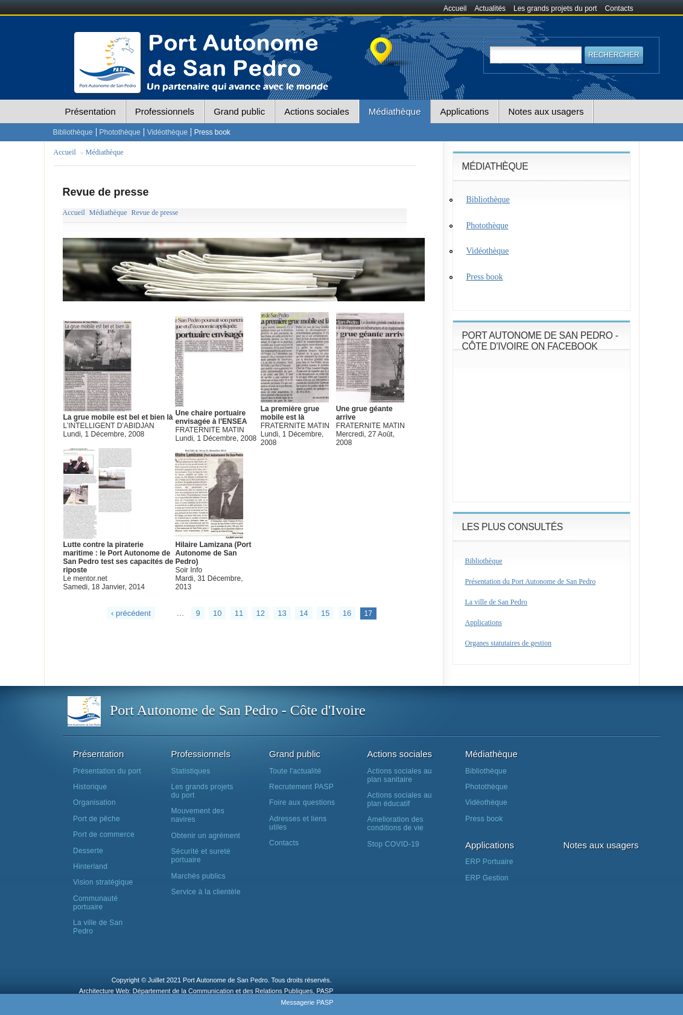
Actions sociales (316, 111)
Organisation (94, 802)
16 (347, 613)
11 (239, 613)
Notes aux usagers (545, 111)
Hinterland (90, 866)
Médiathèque (395, 111)
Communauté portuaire (95, 902)
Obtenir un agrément (206, 835)
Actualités (490, 8)
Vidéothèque (167, 132)
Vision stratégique (103, 882)
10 (217, 613)
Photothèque (120, 132)
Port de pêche (96, 819)
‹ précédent (131, 613)
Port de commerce (104, 834)
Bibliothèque (73, 132)
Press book (212, 132)
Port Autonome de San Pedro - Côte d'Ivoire (238, 710)
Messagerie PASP (307, 1002)
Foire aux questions (302, 802)
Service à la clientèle (206, 892)
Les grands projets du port (555, 8)
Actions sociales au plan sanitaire (399, 775)
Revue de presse (154, 212)
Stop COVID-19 (393, 844)
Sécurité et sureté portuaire (200, 855)
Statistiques (191, 771)
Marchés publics (198, 876)
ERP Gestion (487, 878)
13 (282, 613)
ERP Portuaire (489, 861)
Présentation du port (107, 771)
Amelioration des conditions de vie (395, 823)
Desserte (88, 851)
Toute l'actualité (295, 771)
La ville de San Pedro (496, 602)
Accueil (454, 8)
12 (260, 613)
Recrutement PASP (301, 787)
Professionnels (164, 111)
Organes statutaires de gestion (508, 643)
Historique (90, 787)
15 (325, 613)
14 (303, 613)
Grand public (239, 111)
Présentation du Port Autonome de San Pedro (530, 581)
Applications (464, 111)
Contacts (619, 8)
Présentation (90, 111)
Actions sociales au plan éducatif (399, 799)
